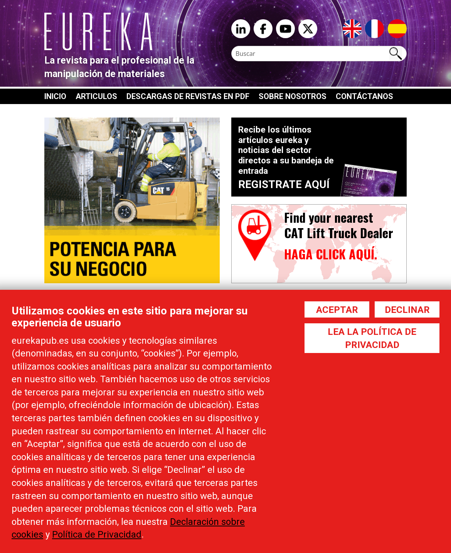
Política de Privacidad (96, 534)
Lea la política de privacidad (372, 338)
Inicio (55, 96)
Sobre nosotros (292, 96)
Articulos (96, 96)
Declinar (407, 309)
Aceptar (337, 309)
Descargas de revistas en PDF (187, 96)
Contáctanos (364, 96)
